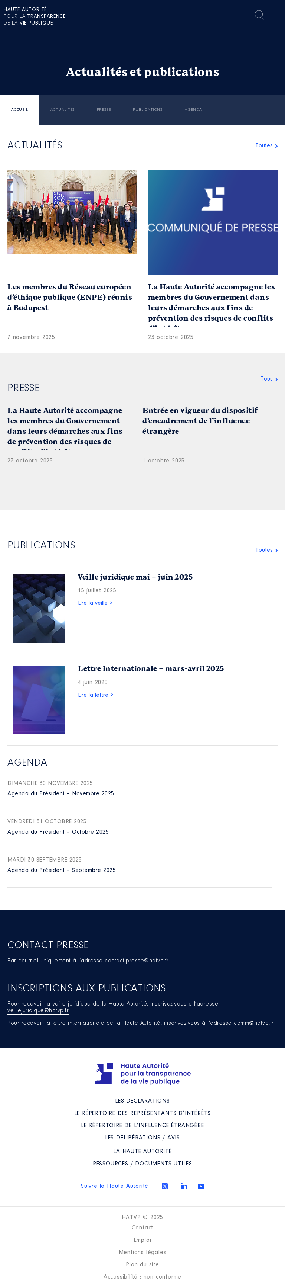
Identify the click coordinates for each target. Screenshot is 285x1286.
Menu (276, 16)
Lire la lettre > (96, 695)
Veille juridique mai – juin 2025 (135, 577)
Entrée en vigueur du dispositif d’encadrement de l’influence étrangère (200, 420)
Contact (143, 1228)
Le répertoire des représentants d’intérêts (142, 1113)
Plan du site (142, 1265)
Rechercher (259, 15)
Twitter (165, 1186)
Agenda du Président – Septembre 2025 (61, 870)
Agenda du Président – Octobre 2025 (58, 832)
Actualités (62, 110)
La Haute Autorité (142, 1152)
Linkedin (184, 1186)
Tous (267, 379)
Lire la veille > (95, 603)
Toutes (264, 146)
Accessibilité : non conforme (142, 1277)
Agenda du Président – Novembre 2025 (60, 794)
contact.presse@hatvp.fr (137, 961)
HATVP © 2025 (143, 1218)
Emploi (142, 1240)
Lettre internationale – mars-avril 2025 (151, 669)
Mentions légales (143, 1252)
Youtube (201, 1186)
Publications (148, 110)
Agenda (193, 110)
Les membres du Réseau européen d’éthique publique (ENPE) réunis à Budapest (69, 297)
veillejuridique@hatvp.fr (38, 1011)
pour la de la (35, 16)
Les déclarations (142, 1101)
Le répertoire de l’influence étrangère (142, 1126)
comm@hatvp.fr (254, 1023)
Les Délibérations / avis (142, 1138)
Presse (104, 110)
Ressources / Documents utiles (142, 1164)
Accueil (19, 110)
